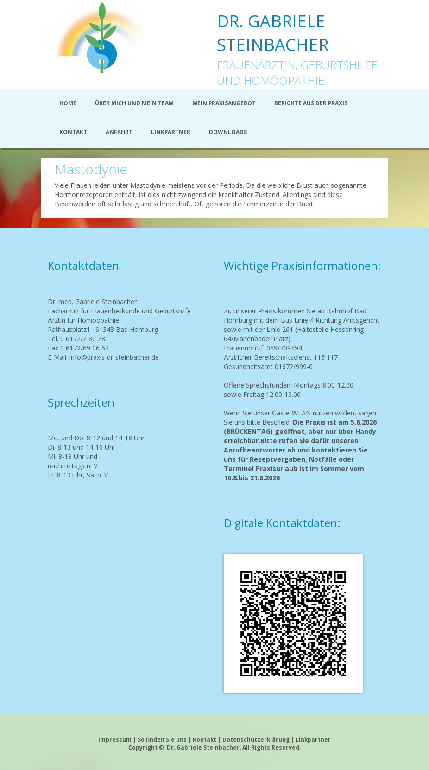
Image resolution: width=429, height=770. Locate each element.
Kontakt (204, 739)
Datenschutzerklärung (256, 739)
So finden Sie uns (162, 739)
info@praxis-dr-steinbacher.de (114, 357)
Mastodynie (91, 168)
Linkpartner (313, 739)
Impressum (115, 739)
